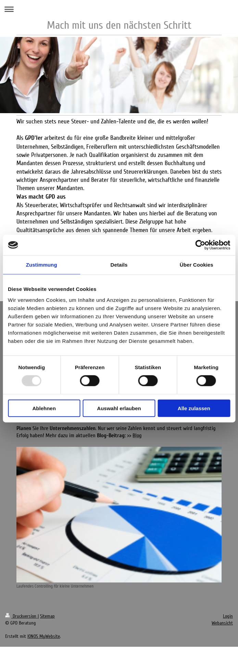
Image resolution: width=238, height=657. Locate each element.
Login (228, 616)
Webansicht (222, 623)
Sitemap (47, 616)
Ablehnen (44, 408)
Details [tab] (119, 265)
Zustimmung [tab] (41, 265)
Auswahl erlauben (119, 408)
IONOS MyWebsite (43, 636)
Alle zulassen (194, 408)
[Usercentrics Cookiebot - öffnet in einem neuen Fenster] (200, 245)
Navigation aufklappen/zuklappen (119, 9)
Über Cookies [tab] (196, 265)
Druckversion (21, 616)
